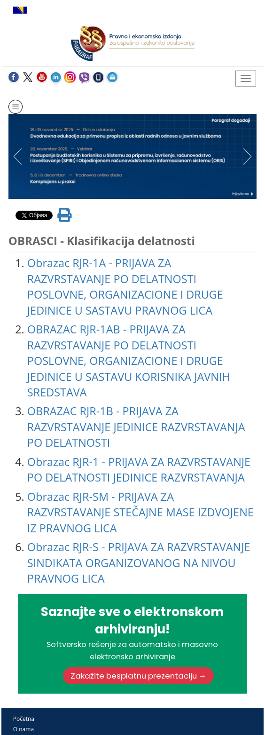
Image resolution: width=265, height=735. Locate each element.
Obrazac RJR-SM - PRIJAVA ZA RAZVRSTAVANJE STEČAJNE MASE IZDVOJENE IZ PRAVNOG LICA (140, 512)
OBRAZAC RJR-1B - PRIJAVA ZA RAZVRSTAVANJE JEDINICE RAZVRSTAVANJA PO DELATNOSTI (136, 426)
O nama (23, 729)
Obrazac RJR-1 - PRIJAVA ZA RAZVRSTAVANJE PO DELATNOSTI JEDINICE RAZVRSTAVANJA (138, 469)
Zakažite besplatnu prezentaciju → (138, 675)
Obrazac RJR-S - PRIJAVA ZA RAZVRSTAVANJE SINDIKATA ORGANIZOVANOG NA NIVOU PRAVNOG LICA (138, 562)
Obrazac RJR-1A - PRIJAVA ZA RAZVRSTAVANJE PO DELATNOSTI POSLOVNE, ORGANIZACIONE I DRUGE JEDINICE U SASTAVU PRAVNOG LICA (125, 286)
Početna (23, 719)
